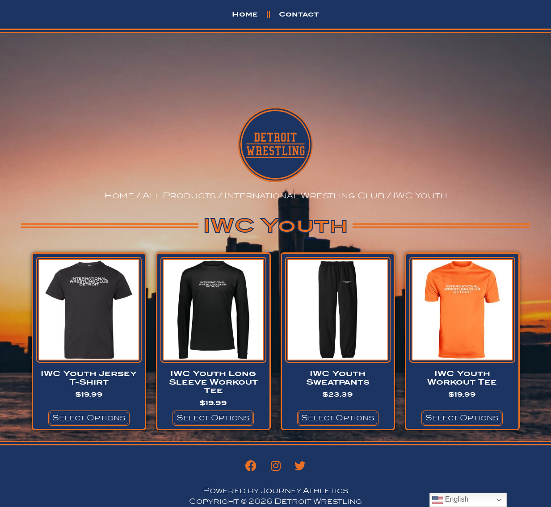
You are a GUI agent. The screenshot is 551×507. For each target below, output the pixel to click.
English (450, 499)
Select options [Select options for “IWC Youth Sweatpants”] (337, 418)
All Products (179, 195)
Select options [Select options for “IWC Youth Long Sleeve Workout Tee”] (213, 418)
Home (245, 14)
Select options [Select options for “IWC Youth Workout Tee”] (462, 418)
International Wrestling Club (304, 195)
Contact (299, 14)
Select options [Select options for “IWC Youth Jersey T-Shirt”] (89, 418)
